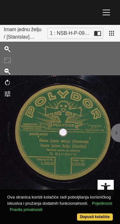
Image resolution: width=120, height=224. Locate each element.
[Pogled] (111, 33)
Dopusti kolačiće (95, 217)
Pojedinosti (102, 203)
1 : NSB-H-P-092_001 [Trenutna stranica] (71, 33)
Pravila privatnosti (26, 209)
